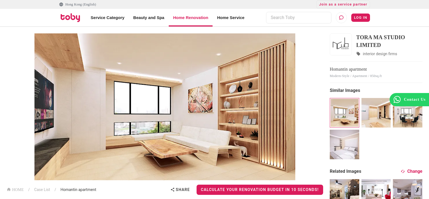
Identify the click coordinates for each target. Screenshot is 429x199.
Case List (42, 189)
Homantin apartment (78, 189)
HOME (15, 189)
